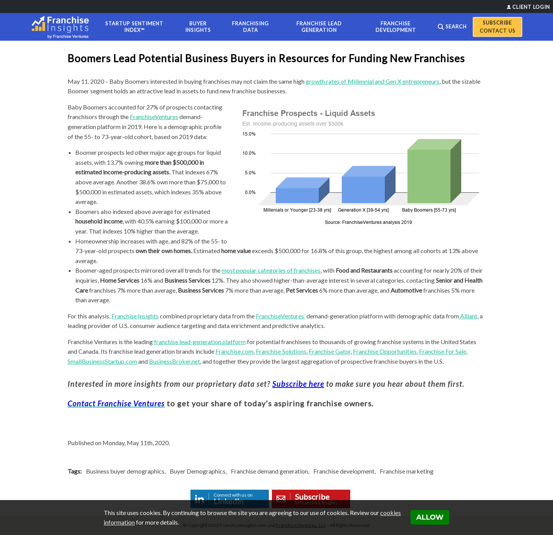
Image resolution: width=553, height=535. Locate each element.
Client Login (531, 7)
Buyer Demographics (197, 471)
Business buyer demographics (125, 471)
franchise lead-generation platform (200, 341)
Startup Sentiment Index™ (134, 26)
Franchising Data (250, 26)
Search (456, 26)
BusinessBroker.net (174, 361)
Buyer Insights (198, 26)
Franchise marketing (407, 471)
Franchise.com (234, 351)
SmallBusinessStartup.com (102, 361)
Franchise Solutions (281, 351)
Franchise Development (396, 26)
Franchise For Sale (442, 351)
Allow (430, 517)
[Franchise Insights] (62, 27)
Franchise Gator (330, 351)
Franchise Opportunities (385, 351)
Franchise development (343, 471)
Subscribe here (298, 383)
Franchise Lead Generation (319, 26)
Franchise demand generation (269, 471)
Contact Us (497, 31)
